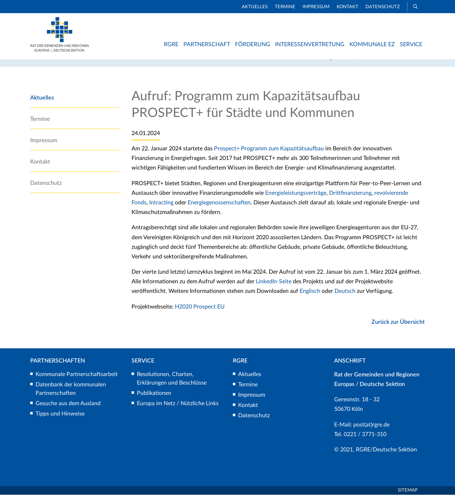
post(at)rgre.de (371, 433)
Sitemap (408, 499)
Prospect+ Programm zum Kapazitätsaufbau (269, 158)
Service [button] (411, 44)
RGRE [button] (171, 44)
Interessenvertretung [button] (309, 44)
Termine (285, 7)
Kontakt (347, 7)
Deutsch (344, 300)
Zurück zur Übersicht (398, 331)
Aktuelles (255, 7)
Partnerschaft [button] (206, 44)
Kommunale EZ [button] (372, 44)
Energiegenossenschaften (219, 212)
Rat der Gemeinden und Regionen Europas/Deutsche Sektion (336, 67)
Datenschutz (382, 7)
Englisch (310, 300)
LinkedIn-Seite (274, 291)
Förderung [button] (252, 44)
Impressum (316, 7)
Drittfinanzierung (350, 202)
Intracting (162, 212)
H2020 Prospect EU (200, 315)
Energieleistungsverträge (295, 202)
